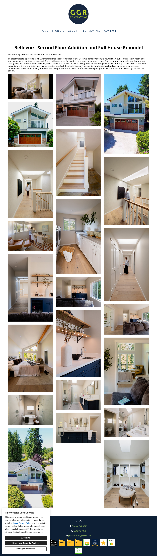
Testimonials (90, 30)
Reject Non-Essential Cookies (26, 543)
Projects (58, 30)
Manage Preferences (25, 549)
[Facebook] (80, 521)
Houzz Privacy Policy (22, 523)
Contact (110, 30)
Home (44, 30)
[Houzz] (76, 521)
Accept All (25, 538)
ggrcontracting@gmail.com (79, 535)
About (72, 30)
